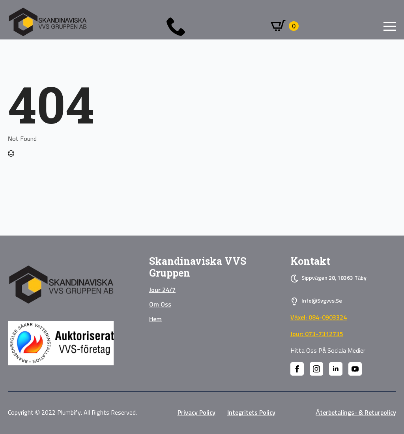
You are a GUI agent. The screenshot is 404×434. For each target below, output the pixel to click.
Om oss (160, 304)
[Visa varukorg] (285, 26)
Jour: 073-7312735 (316, 334)
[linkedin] (335, 369)
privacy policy (196, 413)
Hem (155, 319)
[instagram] (316, 369)
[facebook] (297, 369)
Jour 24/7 (162, 290)
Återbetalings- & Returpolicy (356, 413)
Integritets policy (251, 413)
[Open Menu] (389, 26)
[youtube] (355, 369)
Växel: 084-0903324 (318, 317)
